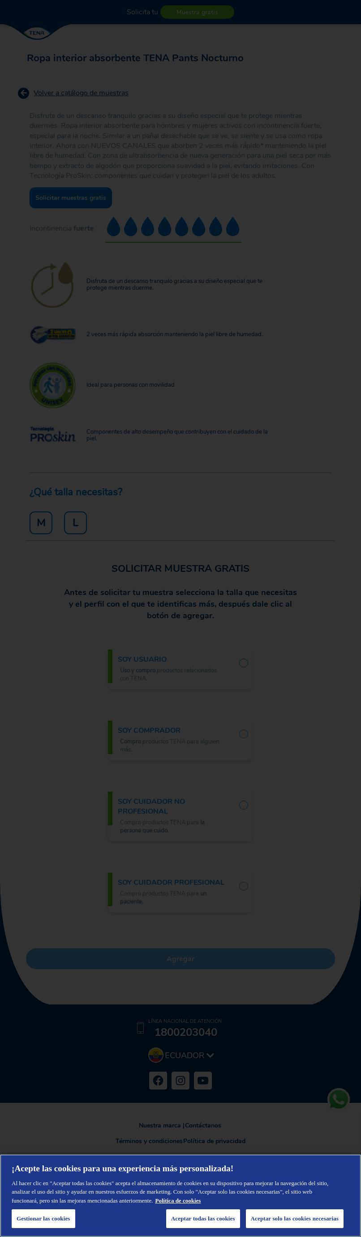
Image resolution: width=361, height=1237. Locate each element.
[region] (180, 1195)
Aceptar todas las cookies (203, 1218)
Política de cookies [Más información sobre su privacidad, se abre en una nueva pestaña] (178, 1200)
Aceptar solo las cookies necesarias (295, 1218)
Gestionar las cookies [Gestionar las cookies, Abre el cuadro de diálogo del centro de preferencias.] (43, 1218)
